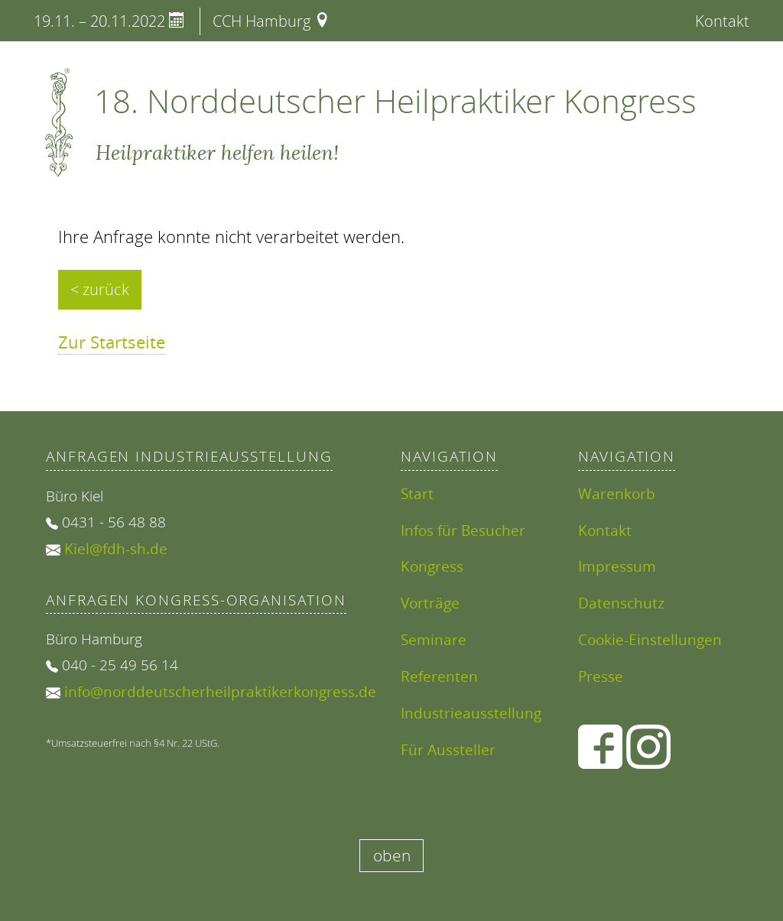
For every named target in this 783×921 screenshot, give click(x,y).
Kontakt (722, 21)
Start (417, 493)
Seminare (433, 639)
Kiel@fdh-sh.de (115, 548)
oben (392, 855)
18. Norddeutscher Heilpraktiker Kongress (395, 100)
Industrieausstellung (471, 712)
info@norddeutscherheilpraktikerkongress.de (220, 691)
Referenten (439, 676)
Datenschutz (621, 602)
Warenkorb (616, 493)
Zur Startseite (111, 342)
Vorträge (430, 602)
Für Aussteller (448, 749)
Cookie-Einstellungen (650, 639)
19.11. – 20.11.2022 (109, 21)
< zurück (99, 289)
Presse (600, 676)
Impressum (617, 566)
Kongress (432, 566)
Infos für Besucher (463, 530)
